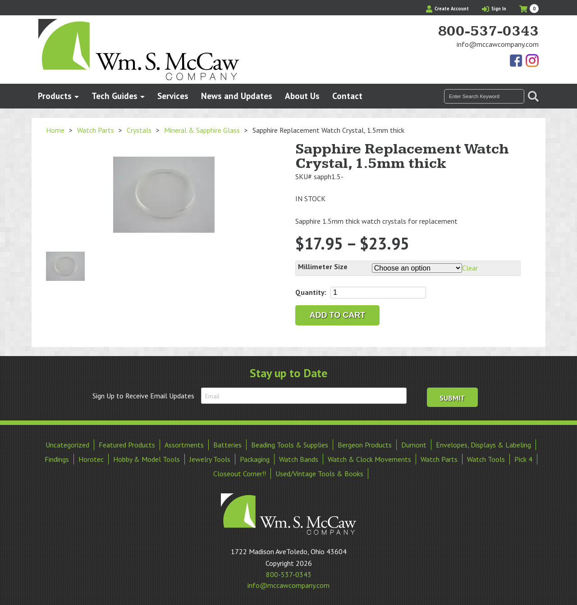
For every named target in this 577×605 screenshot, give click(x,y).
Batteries (227, 444)
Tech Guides (114, 95)
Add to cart (338, 315)
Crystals (139, 130)
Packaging (255, 459)
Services (172, 95)
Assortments (184, 444)
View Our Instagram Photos (532, 61)
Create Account (447, 8)
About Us (302, 95)
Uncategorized (67, 444)
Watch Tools (486, 459)
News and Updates (236, 95)
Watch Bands (298, 459)
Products (55, 95)
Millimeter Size (323, 266)
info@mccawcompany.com (498, 44)
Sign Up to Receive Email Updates (143, 395)
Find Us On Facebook (516, 61)
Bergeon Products (365, 444)
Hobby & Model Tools (146, 459)
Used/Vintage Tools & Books (319, 473)
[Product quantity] (378, 292)
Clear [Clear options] (470, 267)
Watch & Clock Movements (369, 459)
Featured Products (127, 444)
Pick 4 (523, 459)
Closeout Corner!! (239, 473)
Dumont (413, 444)
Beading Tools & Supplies (289, 444)
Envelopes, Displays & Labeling (483, 444)
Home (55, 130)
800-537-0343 (488, 31)
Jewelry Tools (209, 459)
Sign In (494, 8)
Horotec (91, 459)
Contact (347, 95)
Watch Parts (95, 130)
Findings (57, 459)
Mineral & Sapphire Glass (202, 130)
